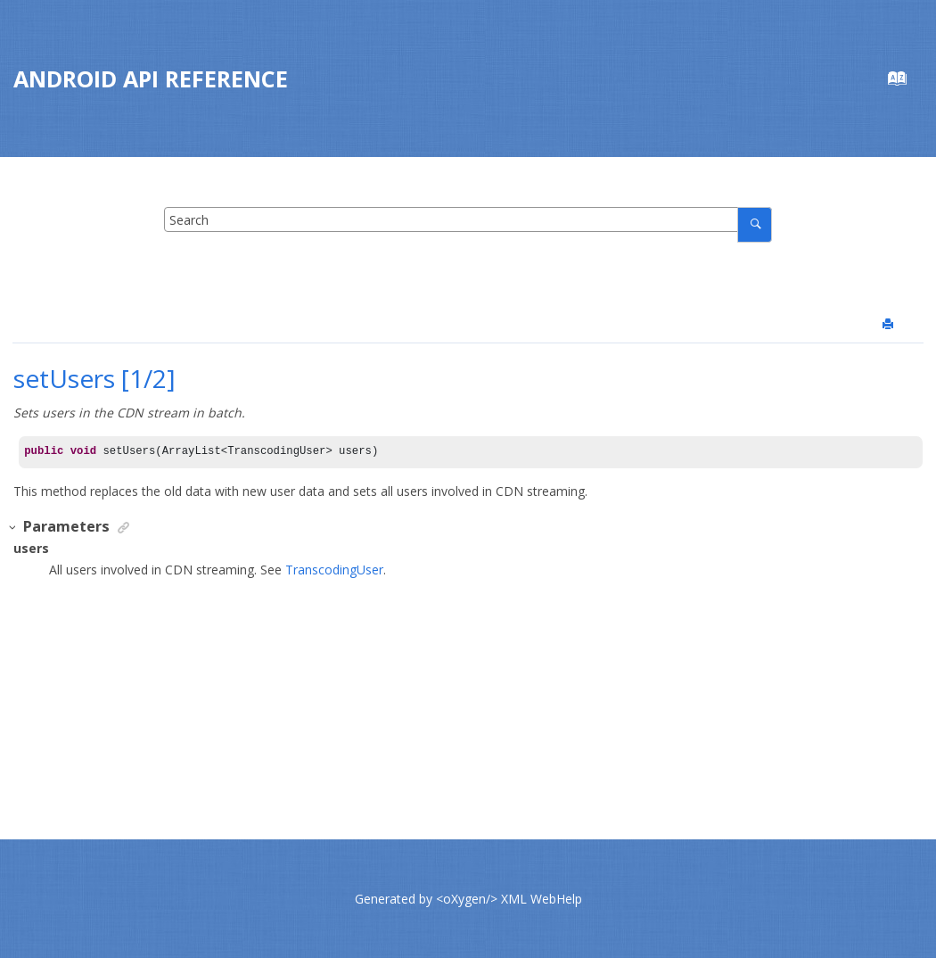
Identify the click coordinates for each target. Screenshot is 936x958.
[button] (13, 527)
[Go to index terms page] (906, 82)
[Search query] (468, 219)
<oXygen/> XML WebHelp (509, 898)
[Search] (754, 224)
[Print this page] (889, 324)
